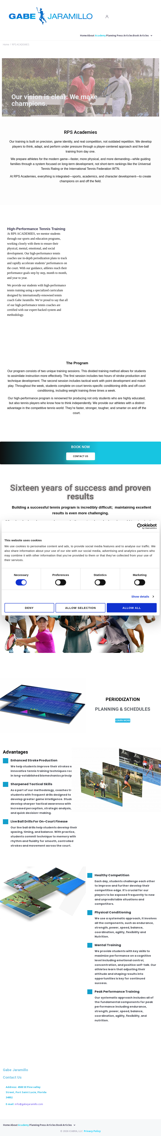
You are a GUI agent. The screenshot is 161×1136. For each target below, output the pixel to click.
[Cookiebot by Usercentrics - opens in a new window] (140, 526)
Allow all (131, 607)
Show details (140, 596)
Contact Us (12, 1077)
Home (6, 44)
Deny (29, 607)
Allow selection (80, 607)
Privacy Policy (92, 1130)
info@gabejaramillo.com (29, 1103)
